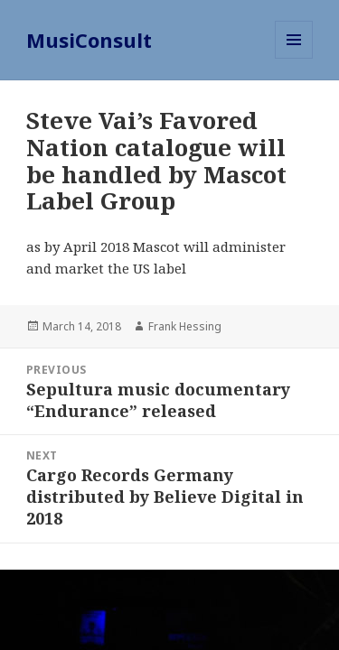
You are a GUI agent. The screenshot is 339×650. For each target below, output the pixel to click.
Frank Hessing (184, 326)
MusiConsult (89, 39)
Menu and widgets (294, 58)
